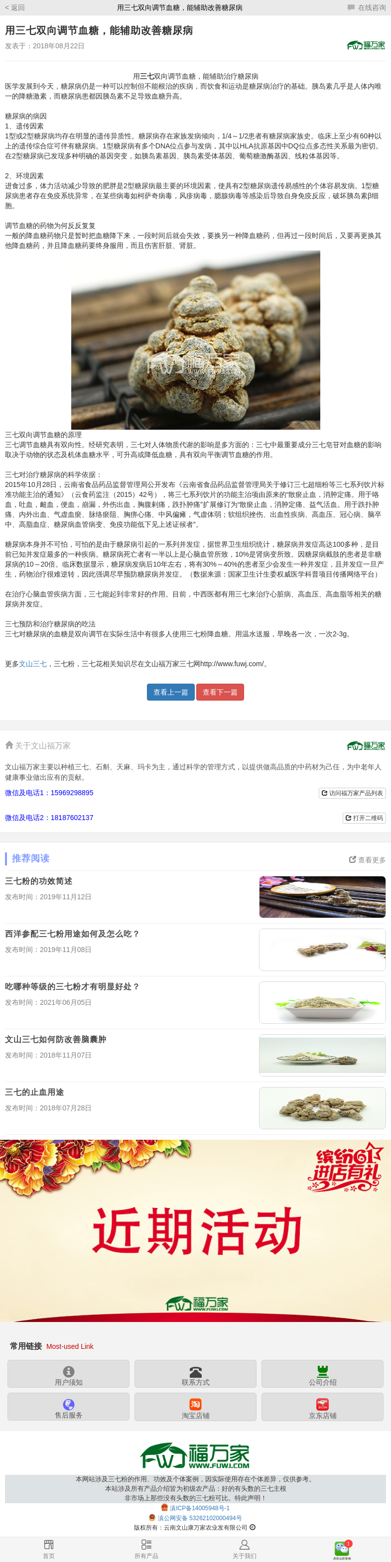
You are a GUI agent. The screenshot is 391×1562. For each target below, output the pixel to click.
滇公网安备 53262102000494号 (200, 1518)
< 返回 (15, 7)
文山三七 (33, 664)
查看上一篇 (170, 692)
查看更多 (367, 860)
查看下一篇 (220, 692)
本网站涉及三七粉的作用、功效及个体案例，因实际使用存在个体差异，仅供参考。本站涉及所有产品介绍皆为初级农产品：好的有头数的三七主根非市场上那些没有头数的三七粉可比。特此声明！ (195, 1488)
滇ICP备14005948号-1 (200, 1507)
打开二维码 (364, 818)
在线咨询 (367, 7)
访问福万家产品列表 (352, 793)
